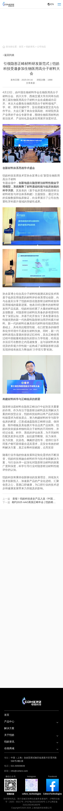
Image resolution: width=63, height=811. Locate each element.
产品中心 (9, 721)
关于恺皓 (9, 734)
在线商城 (9, 748)
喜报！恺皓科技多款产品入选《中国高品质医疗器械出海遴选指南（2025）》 (34, 498)
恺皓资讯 (30, 46)
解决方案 (9, 728)
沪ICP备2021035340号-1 (36, 802)
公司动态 (41, 46)
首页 (21, 46)
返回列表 (8, 55)
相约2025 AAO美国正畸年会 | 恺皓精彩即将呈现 (34, 502)
